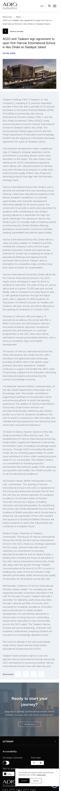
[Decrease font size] (34, 763)
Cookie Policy (41, 774)
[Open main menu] (54, 6)
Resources (7, 16)
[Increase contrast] (6, 763)
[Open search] (49, 6)
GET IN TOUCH (29, 730)
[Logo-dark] (10, 6)
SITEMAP (8, 741)
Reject (36, 780)
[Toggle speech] (8, 774)
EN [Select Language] (42, 6)
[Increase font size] (40, 763)
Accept (24, 780)
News (18, 16)
